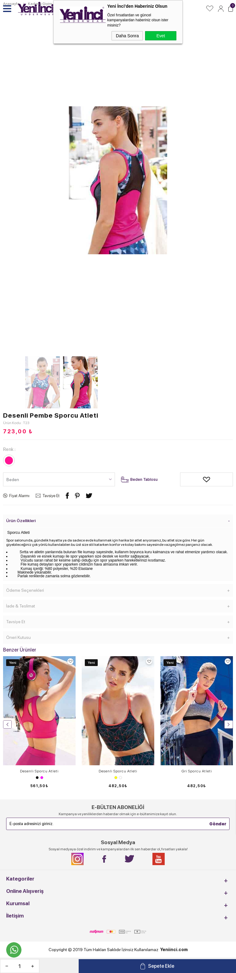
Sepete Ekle (161, 966)
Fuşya (41, 777)
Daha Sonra (127, 35)
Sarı (115, 777)
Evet (160, 35)
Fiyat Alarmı (19, 495)
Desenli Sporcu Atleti (39, 771)
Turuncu (120, 777)
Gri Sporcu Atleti (197, 771)
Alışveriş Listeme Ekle (184, 479)
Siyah (37, 777)
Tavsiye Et (51, 495)
